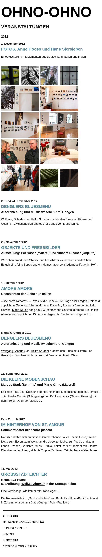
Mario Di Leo (20, 309)
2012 (4, 36)
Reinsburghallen (15, 528)
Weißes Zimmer (33, 483)
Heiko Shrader (40, 219)
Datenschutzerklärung (20, 546)
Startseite (10, 515)
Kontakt (8, 534)
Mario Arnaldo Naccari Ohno (23, 522)
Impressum (10, 540)
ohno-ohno (46, 12)
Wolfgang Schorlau (13, 219)
